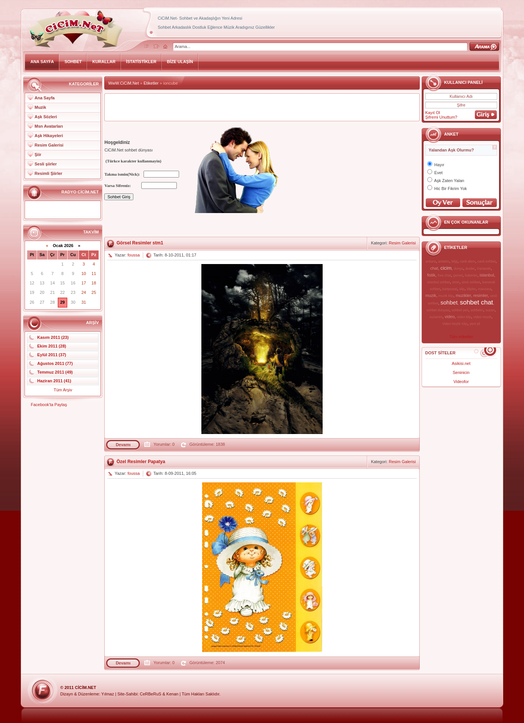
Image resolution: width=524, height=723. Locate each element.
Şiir (37, 154)
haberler (471, 275)
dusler (470, 268)
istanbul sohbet (438, 282)
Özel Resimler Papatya (140, 461)
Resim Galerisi (48, 145)
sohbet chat (476, 302)
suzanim (436, 317)
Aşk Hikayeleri (48, 135)
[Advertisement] (262, 107)
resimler (480, 295)
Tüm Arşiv (63, 390)
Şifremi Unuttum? (441, 117)
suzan (490, 310)
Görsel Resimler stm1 (139, 243)
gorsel (458, 275)
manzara (484, 289)
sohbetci (477, 310)
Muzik (40, 107)
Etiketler (151, 83)
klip (462, 289)
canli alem (467, 261)
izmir (455, 282)
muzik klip (446, 296)
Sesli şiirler (45, 164)
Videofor (461, 381)
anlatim (443, 261)
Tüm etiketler (461, 336)
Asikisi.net (461, 363)
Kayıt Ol (432, 112)
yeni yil (475, 324)
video (449, 316)
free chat (444, 275)
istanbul (487, 275)
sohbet (449, 302)
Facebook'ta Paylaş (49, 404)
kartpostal (449, 289)
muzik (430, 295)
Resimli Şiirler (48, 173)
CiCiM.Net (85, 687)
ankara (430, 261)
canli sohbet (487, 261)
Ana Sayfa (44, 98)
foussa (134, 255)
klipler (471, 289)
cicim (446, 268)
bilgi (454, 261)
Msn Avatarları (48, 126)
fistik (431, 275)
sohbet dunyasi (438, 310)
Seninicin (461, 372)
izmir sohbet (471, 282)
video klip (464, 317)
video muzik (482, 317)
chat (434, 268)
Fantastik (484, 268)
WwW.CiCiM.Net (123, 83)
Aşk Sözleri (45, 116)
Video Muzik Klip (454, 324)
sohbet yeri (459, 310)
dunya (458, 268)
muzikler (463, 295)
